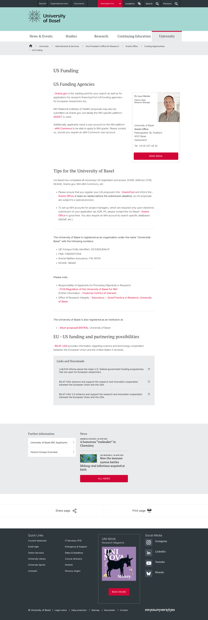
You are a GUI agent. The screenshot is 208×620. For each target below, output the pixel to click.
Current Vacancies (37, 540)
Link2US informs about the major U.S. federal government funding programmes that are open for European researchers (101, 370)
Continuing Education (134, 36)
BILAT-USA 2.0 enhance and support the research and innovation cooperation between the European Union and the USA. (100, 395)
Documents (81, 3)
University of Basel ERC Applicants (49, 442)
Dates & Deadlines (74, 552)
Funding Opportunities (154, 46)
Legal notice (61, 610)
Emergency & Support (76, 546)
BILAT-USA (61, 345)
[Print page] (142, 511)
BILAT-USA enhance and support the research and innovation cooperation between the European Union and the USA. (98, 383)
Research (101, 36)
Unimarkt (32, 571)
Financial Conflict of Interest (99, 293)
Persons (166, 4)
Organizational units (61, 3)
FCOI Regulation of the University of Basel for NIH (88, 289)
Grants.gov (61, 93)
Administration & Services (67, 46)
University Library (37, 558)
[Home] (31, 46)
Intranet (69, 564)
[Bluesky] (154, 573)
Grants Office (132, 46)
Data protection (79, 610)
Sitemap (95, 610)
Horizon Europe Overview (44, 452)
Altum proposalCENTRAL (74, 327)
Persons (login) (72, 571)
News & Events (41, 36)
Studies (71, 36)
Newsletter (109, 610)
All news (104, 478)
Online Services (36, 552)
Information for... (108, 3)
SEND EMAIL (156, 156)
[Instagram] (156, 542)
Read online (119, 592)
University (167, 36)
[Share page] (66, 511)
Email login (33, 546)
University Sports (36, 564)
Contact (124, 610)
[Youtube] (155, 563)
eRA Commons (63, 128)
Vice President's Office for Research (102, 46)
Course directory (73, 558)
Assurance (98, 297)
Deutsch (43, 3)
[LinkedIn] (155, 553)
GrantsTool (128, 192)
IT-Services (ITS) (73, 540)
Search (148, 4)
